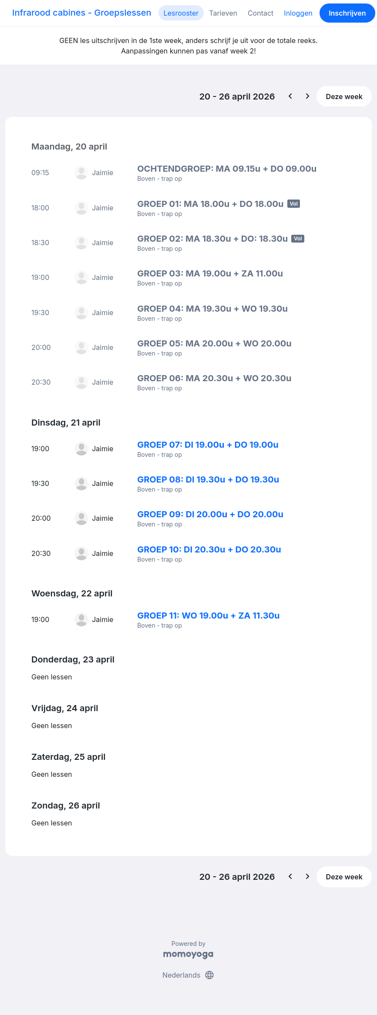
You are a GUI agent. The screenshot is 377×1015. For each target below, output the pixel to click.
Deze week (344, 96)
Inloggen (298, 13)
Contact (260, 13)
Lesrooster (181, 13)
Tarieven (223, 13)
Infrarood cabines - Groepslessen (81, 12)
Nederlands (188, 975)
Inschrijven (347, 13)
